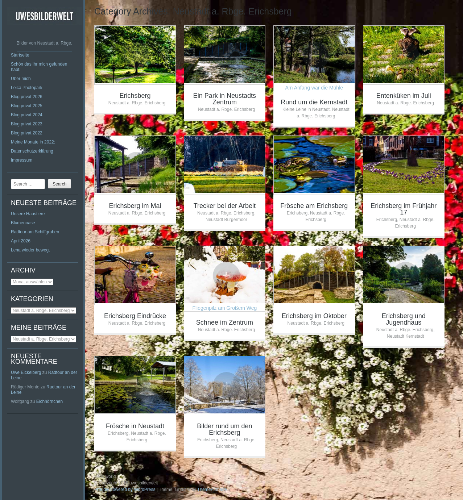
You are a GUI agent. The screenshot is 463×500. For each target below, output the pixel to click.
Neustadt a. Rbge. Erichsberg (136, 102)
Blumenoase (23, 222)
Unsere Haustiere (28, 213)
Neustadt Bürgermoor (226, 219)
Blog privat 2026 (26, 96)
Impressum (21, 160)
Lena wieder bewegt (30, 250)
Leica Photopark (26, 87)
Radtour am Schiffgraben (35, 231)
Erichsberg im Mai (135, 205)
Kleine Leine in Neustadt (306, 109)
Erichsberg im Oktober (314, 316)
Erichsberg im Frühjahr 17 (404, 209)
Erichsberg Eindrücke (135, 316)
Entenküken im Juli (403, 95)
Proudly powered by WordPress (125, 489)
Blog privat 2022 (26, 133)
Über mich (21, 78)
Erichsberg (134, 95)
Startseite (20, 55)
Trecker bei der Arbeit (225, 205)
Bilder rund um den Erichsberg (224, 429)
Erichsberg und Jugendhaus (404, 319)
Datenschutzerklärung (32, 151)
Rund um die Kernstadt (314, 102)
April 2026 (20, 240)
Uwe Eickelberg (26, 372)
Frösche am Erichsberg (314, 205)
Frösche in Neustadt (135, 426)
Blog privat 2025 (26, 105)
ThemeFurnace (212, 489)
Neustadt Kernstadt (405, 336)
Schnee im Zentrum (224, 322)
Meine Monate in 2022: (33, 142)
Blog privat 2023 (26, 123)
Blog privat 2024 (26, 114)
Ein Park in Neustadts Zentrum (224, 99)
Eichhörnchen (49, 401)
